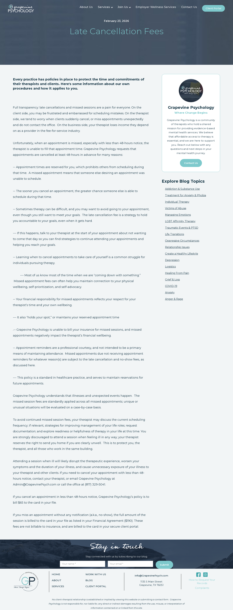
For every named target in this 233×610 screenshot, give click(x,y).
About (56, 580)
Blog (89, 580)
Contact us (191, 163)
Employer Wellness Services (156, 7)
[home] (21, 8)
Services (58, 586)
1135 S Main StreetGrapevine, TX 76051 (151, 583)
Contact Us (189, 7)
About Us (86, 7)
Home (56, 574)
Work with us (95, 574)
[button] (105, 8)
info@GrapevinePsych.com (151, 575)
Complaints (202, 587)
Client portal (213, 8)
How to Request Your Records (202, 581)
